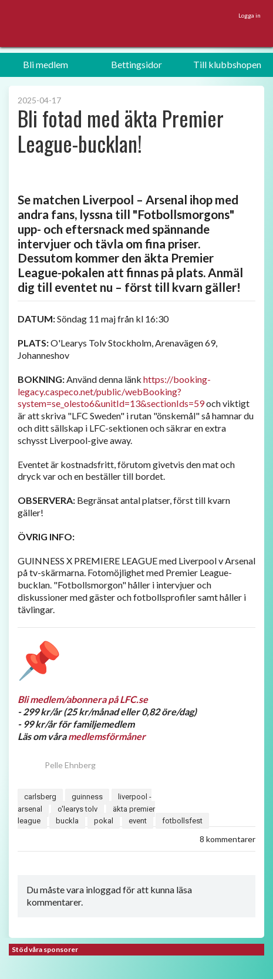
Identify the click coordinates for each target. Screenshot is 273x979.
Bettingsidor (136, 64)
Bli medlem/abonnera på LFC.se (83, 699)
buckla (67, 820)
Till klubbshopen (227, 64)
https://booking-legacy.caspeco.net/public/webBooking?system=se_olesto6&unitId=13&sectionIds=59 (114, 391)
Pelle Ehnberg (57, 765)
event (138, 820)
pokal (103, 820)
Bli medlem (45, 64)
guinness (87, 796)
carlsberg (40, 796)
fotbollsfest (182, 820)
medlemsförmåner (107, 736)
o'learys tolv (77, 809)
